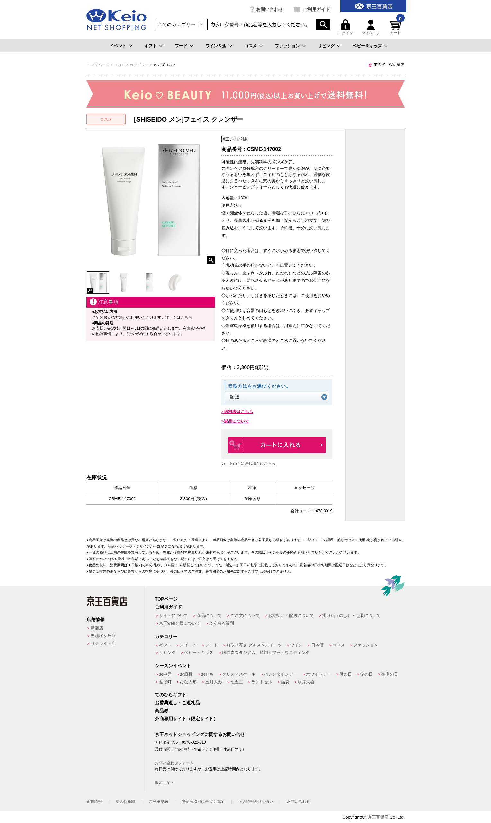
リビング (326, 45)
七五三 (236, 682)
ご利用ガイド (316, 9)
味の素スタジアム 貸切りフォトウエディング (266, 652)
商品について (209, 615)
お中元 (165, 674)
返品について (236, 421)
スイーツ (188, 645)
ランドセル (261, 682)
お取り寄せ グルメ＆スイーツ (254, 645)
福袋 (285, 682)
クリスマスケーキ (238, 674)
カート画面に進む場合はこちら (248, 463)
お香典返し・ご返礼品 (177, 702)
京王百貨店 (378, 817)
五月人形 (213, 682)
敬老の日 (389, 674)
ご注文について (245, 615)
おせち (207, 674)
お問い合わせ (269, 9)
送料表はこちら (238, 411)
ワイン (296, 645)
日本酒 (317, 645)
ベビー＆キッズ (367, 45)
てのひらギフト (170, 694)
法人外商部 (125, 801)
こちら (186, 317)
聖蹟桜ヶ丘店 (103, 635)
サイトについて (173, 615)
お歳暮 (186, 674)
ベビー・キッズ (198, 652)
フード (181, 45)
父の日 (366, 674)
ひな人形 (188, 682)
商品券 (161, 710)
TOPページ (166, 599)
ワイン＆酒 (215, 45)
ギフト (150, 45)
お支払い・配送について (291, 615)
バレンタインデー (280, 674)
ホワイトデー (318, 674)
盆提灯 (165, 682)
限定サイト (164, 782)
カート (396, 27)
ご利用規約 (158, 801)
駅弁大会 (306, 682)
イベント (118, 45)
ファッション (287, 45)
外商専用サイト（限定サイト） (186, 718)
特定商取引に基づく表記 (203, 801)
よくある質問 (221, 623)
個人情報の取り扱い (255, 801)
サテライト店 (103, 643)
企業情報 (94, 801)
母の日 (345, 674)
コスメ (250, 45)
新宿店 (97, 628)
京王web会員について (179, 623)
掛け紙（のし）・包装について (351, 615)
